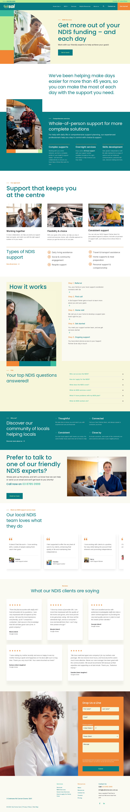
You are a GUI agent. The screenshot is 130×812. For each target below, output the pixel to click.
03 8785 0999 (107, 787)
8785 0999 (33, 484)
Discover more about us (15, 441)
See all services (12, 264)
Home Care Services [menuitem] (63, 792)
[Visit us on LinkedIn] (104, 803)
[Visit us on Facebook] (100, 803)
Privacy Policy (27, 799)
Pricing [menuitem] (80, 798)
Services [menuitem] (59, 787)
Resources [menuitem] (81, 790)
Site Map (35, 799)
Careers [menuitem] (80, 795)
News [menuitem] (79, 787)
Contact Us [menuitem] (81, 793)
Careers (115, 1)
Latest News (123, 1)
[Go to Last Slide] (110, 525)
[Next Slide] (115, 525)
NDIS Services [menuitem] (61, 789)
